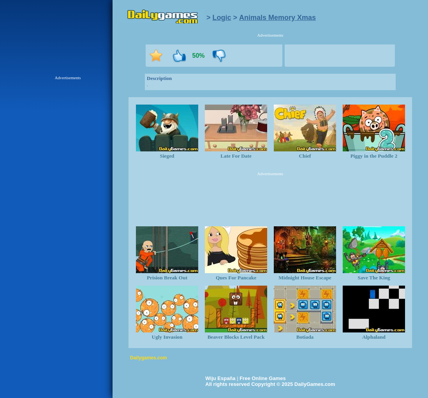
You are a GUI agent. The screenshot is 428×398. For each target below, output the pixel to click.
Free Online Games (263, 378)
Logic (222, 17)
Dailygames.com (148, 358)
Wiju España (220, 378)
